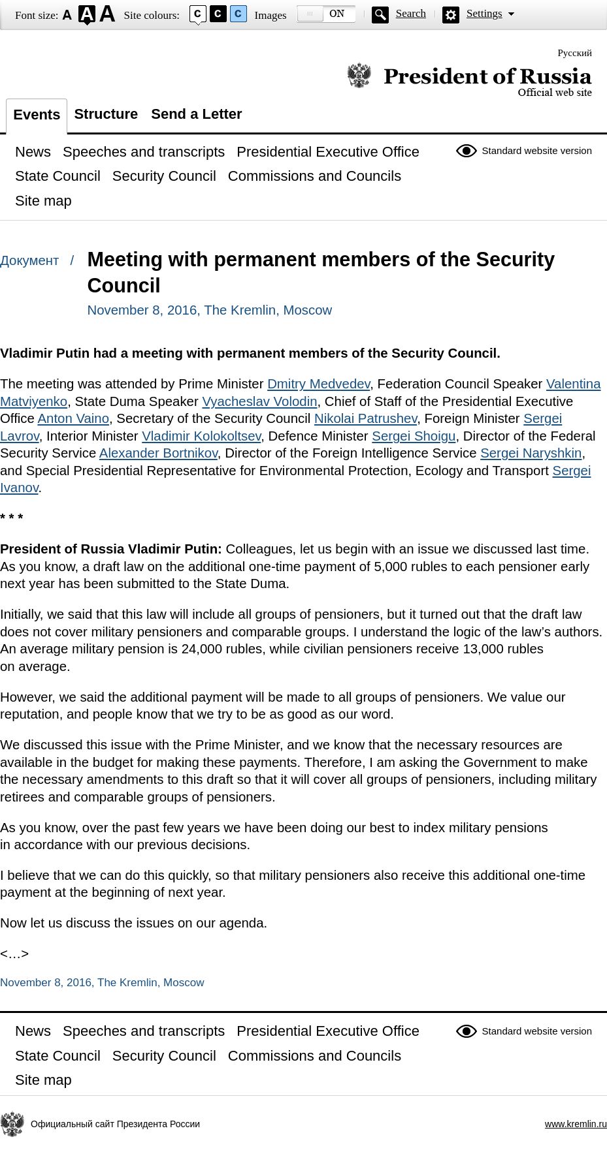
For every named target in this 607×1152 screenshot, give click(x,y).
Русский (575, 53)
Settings (484, 13)
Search (411, 13)
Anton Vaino (73, 418)
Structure (106, 114)
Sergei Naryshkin (531, 453)
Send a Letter (196, 114)
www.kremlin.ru (576, 1124)
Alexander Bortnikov (158, 453)
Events (36, 114)
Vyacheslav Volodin (259, 401)
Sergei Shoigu (413, 436)
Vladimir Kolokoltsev (201, 436)
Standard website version (537, 150)
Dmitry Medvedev (318, 384)
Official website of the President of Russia (469, 80)
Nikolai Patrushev (365, 418)
